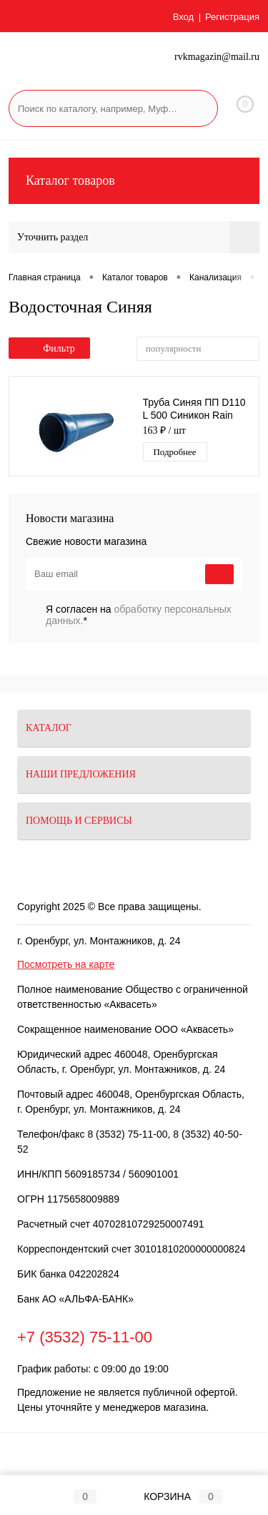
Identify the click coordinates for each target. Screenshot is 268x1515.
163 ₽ (164, 430)
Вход (183, 16)
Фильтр (49, 348)
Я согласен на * (139, 614)
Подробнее (174, 452)
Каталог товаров (134, 181)
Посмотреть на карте (65, 964)
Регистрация (232, 16)
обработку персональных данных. (139, 614)
